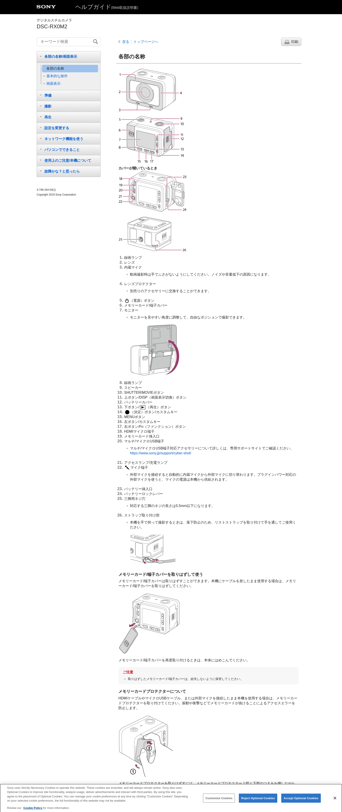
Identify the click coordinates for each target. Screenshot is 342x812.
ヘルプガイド (106, 7)
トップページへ (145, 42)
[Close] (335, 801)
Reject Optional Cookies (258, 801)
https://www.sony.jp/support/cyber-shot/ (160, 453)
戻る (125, 42)
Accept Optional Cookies (301, 801)
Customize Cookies (218, 801)
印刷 (294, 42)
